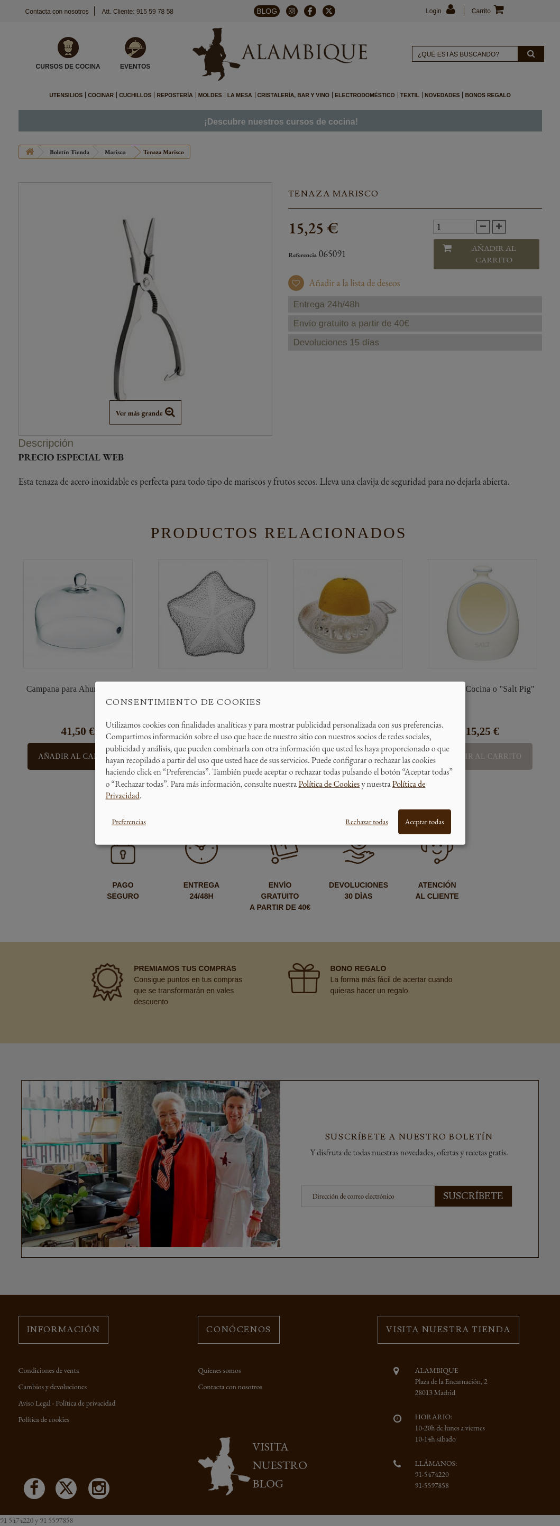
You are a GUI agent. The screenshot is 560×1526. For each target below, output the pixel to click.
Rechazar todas (366, 821)
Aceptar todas (424, 821)
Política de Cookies (329, 783)
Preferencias (129, 821)
